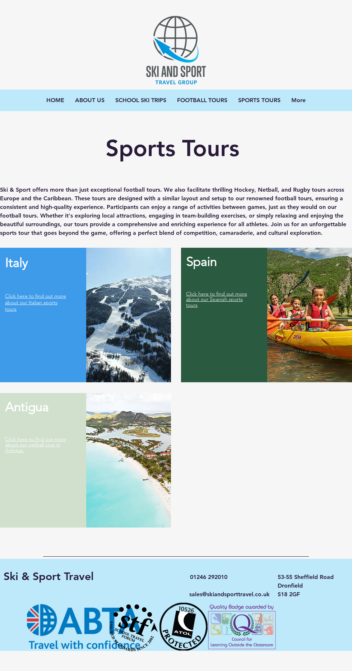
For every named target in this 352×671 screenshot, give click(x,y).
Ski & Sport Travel (49, 576)
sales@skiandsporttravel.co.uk (229, 594)
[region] (85, 315)
